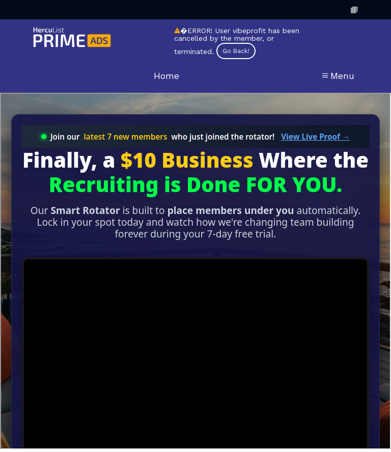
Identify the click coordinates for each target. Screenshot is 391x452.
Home (166, 75)
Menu (338, 75)
